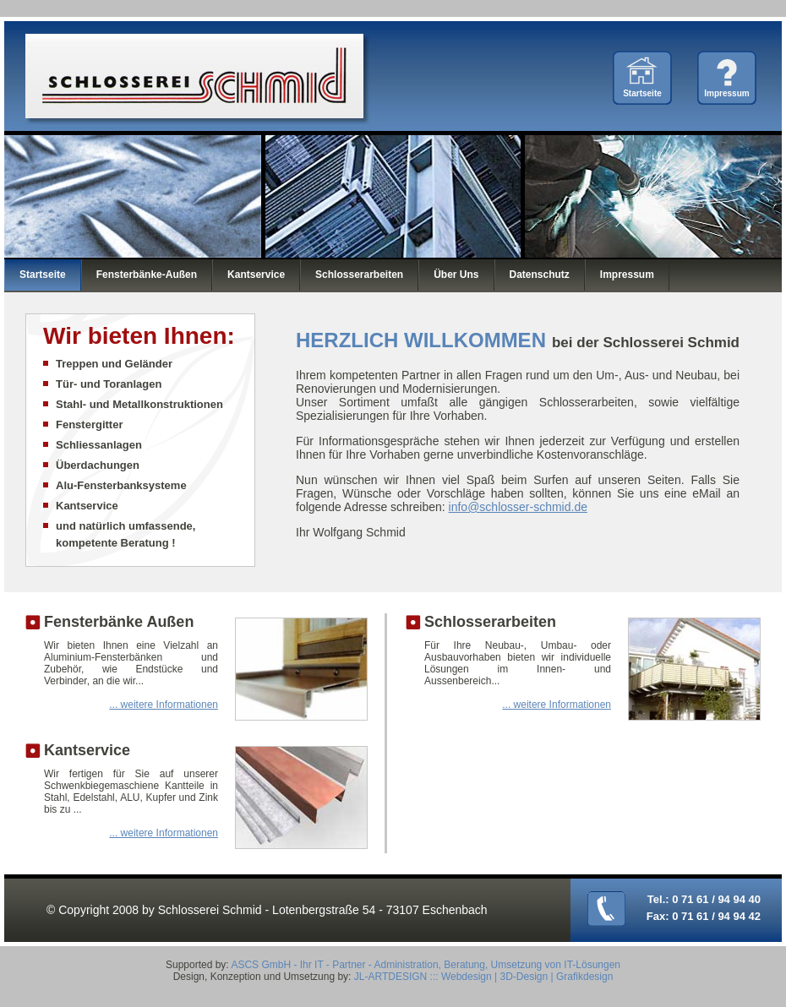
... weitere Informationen (163, 704)
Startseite (642, 93)
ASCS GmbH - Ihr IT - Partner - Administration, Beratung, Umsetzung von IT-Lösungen (425, 965)
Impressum (726, 93)
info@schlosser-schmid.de (518, 507)
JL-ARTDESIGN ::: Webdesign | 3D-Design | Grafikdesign (484, 977)
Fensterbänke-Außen (146, 274)
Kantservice (256, 274)
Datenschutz (540, 274)
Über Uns (456, 274)
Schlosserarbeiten (359, 274)
